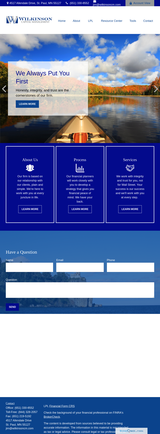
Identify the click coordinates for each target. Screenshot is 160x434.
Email (59, 260)
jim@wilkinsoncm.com (19, 428)
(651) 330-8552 (77, 3)
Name (9, 260)
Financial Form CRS (62, 406)
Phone (111, 260)
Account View (139, 3)
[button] (62, 21)
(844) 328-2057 (28, 412)
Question (11, 279)
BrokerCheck (52, 416)
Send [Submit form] (12, 307)
